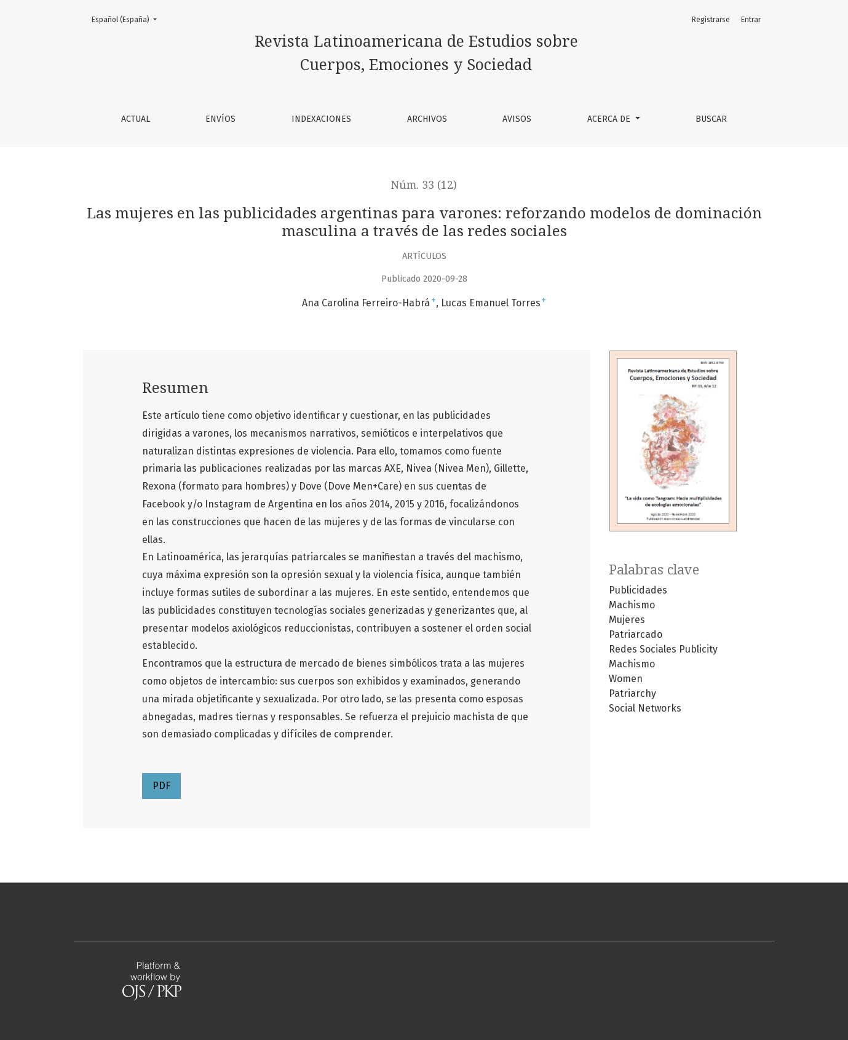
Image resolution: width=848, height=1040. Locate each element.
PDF (161, 786)
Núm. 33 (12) (424, 185)
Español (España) (128, 19)
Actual (135, 119)
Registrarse (711, 19)
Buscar (711, 119)
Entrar (751, 19)
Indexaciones (321, 119)
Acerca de (610, 119)
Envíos (220, 119)
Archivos (427, 119)
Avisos (516, 119)
